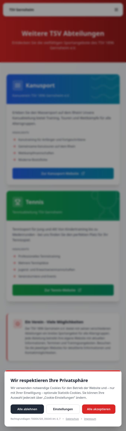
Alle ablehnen (27, 409)
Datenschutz (72, 418)
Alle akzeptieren (99, 409)
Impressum (90, 418)
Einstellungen (63, 409)
